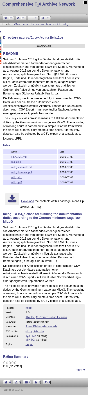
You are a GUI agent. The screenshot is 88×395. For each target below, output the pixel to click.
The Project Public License (46, 316)
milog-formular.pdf (21, 171)
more (79, 369)
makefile (16, 161)
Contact (30, 381)
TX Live (31, 335)
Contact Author (40, 381)
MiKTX (30, 339)
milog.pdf (16, 182)
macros (40, 24)
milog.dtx (16, 177)
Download (27, 200)
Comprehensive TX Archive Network (38, 4)
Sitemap (20, 381)
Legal (29, 343)
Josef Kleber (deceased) (41, 326)
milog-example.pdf (21, 166)
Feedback (50, 381)
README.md (19, 156)
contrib (56, 24)
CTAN (17, 24)
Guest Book (10, 381)
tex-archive (28, 24)
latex (48, 24)
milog (65, 24)
